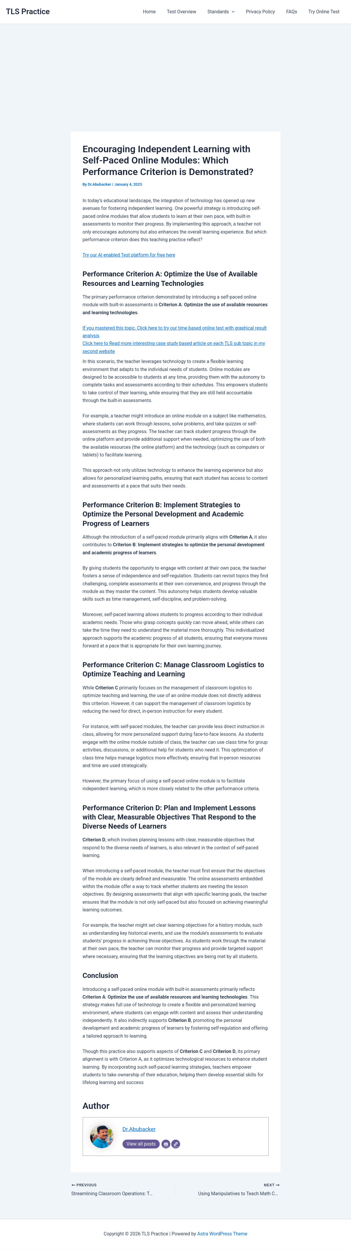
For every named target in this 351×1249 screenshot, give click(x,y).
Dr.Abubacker (139, 1129)
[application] (238, 12)
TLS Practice (28, 11)
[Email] (165, 1144)
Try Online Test (324, 11)
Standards (227, 12)
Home (159, 11)
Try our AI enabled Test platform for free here (130, 255)
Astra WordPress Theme (222, 1234)
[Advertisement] (175, 68)
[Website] (175, 1144)
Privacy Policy (265, 11)
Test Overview (189, 11)
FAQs (294, 11)
